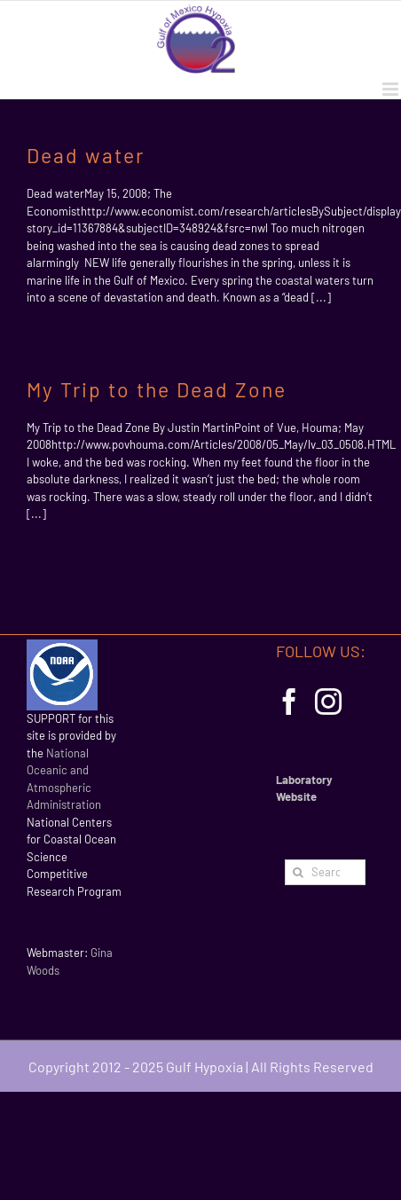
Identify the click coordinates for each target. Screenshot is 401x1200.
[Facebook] (289, 701)
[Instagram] (328, 701)
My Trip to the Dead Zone (157, 389)
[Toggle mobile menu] (391, 89)
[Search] (298, 872)
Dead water (86, 155)
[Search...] (325, 872)
